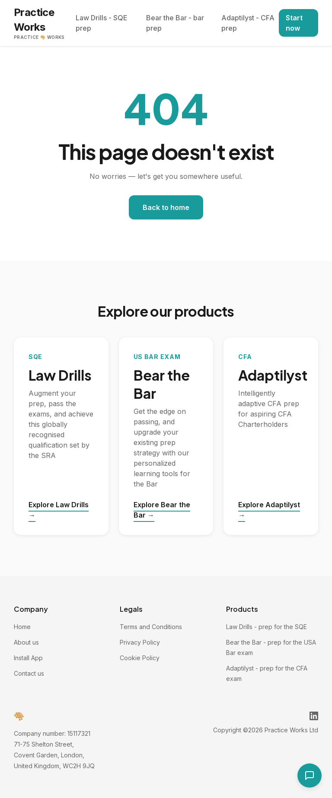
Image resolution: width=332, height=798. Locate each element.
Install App (28, 657)
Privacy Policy (140, 642)
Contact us (29, 673)
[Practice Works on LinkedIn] (314, 716)
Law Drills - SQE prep (102, 22)
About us (26, 642)
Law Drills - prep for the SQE (266, 626)
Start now (294, 22)
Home (22, 626)
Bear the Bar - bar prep (175, 22)
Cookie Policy (140, 657)
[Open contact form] (309, 775)
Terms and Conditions (151, 626)
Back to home (166, 207)
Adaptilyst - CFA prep (248, 22)
